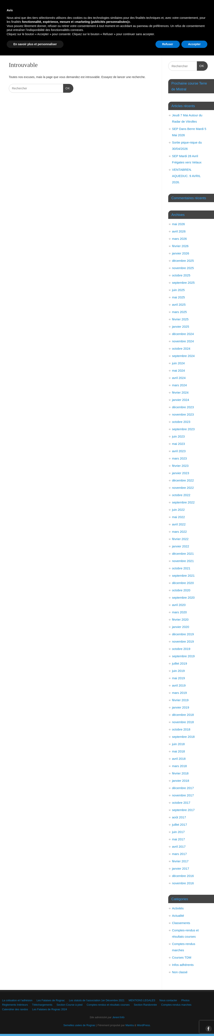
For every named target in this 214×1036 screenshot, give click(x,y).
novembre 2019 (183, 641)
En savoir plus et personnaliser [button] (35, 1024)
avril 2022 (179, 524)
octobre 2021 (181, 568)
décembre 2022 (183, 480)
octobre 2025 (181, 275)
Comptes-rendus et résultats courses (181, 40)
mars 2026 (179, 238)
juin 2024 (178, 363)
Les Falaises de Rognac (64, 33)
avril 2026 (179, 231)
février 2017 (180, 861)
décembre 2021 (183, 553)
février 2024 (180, 392)
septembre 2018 (183, 736)
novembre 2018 (183, 722)
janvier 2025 (180, 326)
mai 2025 (178, 297)
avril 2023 (179, 451)
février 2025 (180, 319)
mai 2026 (178, 224)
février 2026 (180, 246)
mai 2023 (178, 443)
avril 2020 (179, 605)
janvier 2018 (180, 780)
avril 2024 (179, 378)
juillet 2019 (179, 663)
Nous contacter (17, 40)
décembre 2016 (183, 876)
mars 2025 (179, 312)
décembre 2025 (183, 260)
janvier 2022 (180, 546)
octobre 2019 (181, 649)
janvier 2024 (180, 400)
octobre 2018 (181, 729)
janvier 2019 (180, 707)
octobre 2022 (181, 495)
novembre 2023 (183, 414)
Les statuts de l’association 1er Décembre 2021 (118, 33)
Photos (40, 40)
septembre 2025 (183, 282)
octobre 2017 (181, 802)
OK (66, 88)
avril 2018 (179, 758)
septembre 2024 (183, 356)
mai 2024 (178, 370)
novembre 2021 (183, 561)
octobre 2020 (181, 590)
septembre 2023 (183, 429)
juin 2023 (178, 436)
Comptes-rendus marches (58, 47)
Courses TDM (181, 957)
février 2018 (180, 773)
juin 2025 (178, 290)
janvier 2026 (180, 253)
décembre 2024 (183, 334)
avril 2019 (179, 685)
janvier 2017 (180, 868)
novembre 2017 (183, 795)
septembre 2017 (183, 810)
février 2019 (180, 700)
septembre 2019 (183, 656)
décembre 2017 (183, 788)
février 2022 (180, 539)
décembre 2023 (183, 407)
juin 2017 (178, 832)
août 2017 (179, 817)
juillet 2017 (179, 824)
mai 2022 (178, 517)
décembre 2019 (183, 634)
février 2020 (180, 619)
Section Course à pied (135, 40)
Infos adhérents (183, 965)
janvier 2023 (180, 473)
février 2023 (180, 465)
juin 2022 (178, 509)
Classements (181, 923)
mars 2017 (179, 854)
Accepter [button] (194, 1024)
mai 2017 (178, 839)
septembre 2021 (183, 575)
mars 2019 (179, 693)
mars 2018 (179, 766)
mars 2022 (179, 531)
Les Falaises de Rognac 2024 (138, 47)
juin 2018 (178, 744)
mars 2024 (179, 385)
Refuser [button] (167, 1024)
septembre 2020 (183, 597)
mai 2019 (178, 678)
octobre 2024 (181, 348)
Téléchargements (101, 40)
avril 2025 (179, 304)
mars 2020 (179, 612)
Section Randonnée (20, 47)
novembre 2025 (183, 268)
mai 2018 (178, 751)
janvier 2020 (180, 627)
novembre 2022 (183, 487)
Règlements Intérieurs (68, 40)
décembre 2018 (183, 714)
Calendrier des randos (97, 47)
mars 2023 (179, 458)
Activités (178, 908)
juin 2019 (178, 671)
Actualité (178, 915)
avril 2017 (179, 846)
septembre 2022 (183, 502)
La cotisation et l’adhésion (24, 33)
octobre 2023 (181, 422)
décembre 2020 (183, 583)
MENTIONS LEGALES (171, 33)
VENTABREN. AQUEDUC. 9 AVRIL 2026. (186, 176)
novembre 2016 (183, 883)
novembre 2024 (183, 341)
